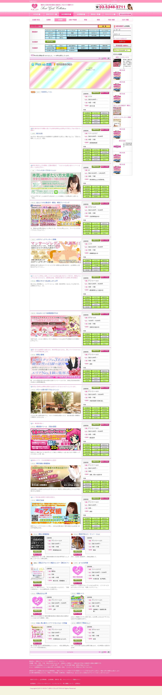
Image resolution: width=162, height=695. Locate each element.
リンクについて (56, 683)
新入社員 (39, 133)
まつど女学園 (83, 563)
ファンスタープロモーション (46, 170)
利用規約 (33, 683)
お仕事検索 (43, 679)
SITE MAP (122, 1)
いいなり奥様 (50, 70)
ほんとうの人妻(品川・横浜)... (122, 105)
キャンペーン (67, 679)
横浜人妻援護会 (44, 534)
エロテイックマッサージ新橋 (46, 239)
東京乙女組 (40, 500)
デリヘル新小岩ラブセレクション (47, 389)
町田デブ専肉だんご (83, 623)
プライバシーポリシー (43, 683)
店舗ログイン (77, 679)
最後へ (106, 58)
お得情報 (50, 679)
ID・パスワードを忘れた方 (120, 38)
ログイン (130, 1)
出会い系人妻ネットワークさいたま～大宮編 (51, 623)
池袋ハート (80, 593)
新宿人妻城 (40, 354)
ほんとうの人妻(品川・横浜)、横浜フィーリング (52, 202)
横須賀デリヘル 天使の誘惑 (46, 426)
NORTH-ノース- (90, 70)
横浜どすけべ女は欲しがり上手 (47, 281)
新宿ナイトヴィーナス (122, 57)
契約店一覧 (58, 679)
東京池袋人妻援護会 (43, 463)
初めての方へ (34, 679)
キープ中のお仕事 (121, 50)
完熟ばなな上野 (41, 593)
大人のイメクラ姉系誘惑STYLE (47, 313)
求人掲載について (68, 683)
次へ (101, 58)
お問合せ (114, 1)
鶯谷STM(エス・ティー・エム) (89, 534)
